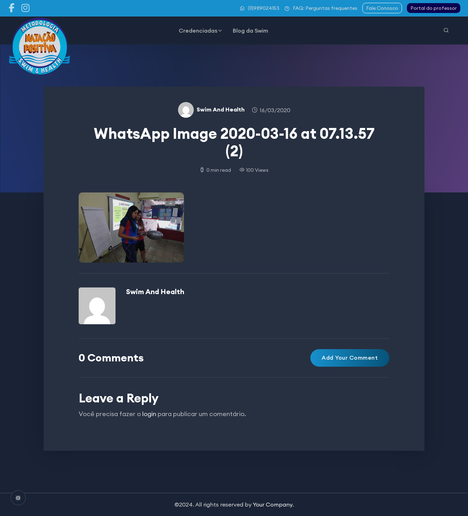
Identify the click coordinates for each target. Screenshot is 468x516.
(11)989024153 (259, 8)
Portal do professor (433, 8)
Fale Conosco (382, 8)
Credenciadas (198, 30)
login (149, 414)
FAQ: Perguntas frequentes (320, 8)
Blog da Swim (250, 30)
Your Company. (273, 504)
